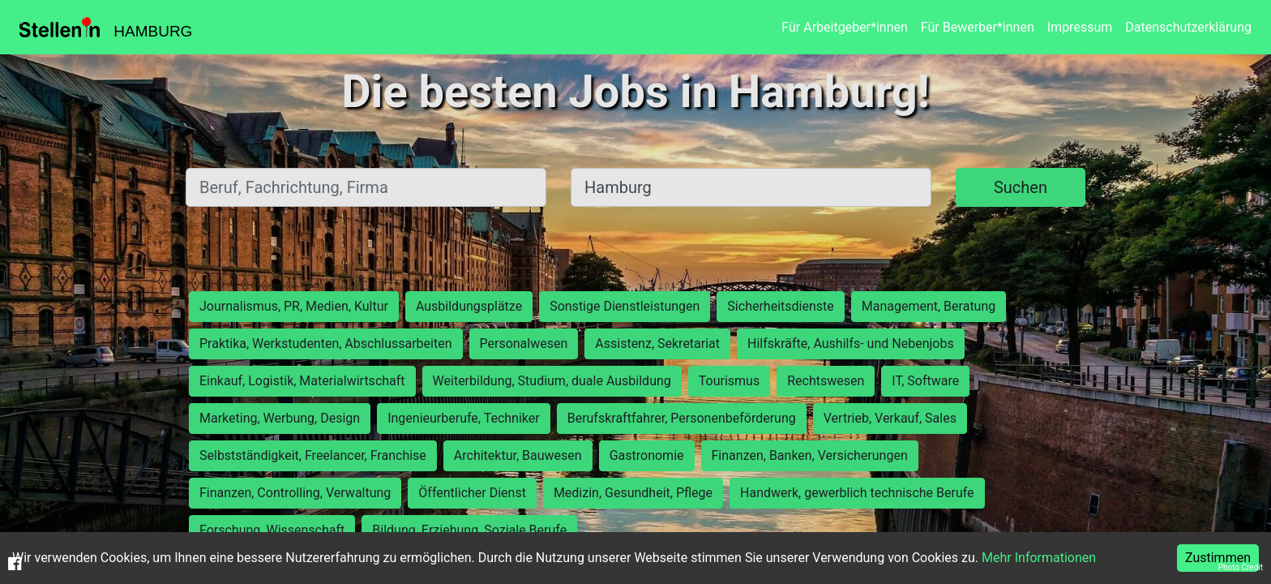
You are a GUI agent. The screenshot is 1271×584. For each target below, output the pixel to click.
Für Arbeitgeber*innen (844, 27)
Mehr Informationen (1039, 557)
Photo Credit (1240, 567)
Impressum (1080, 27)
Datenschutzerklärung (1188, 27)
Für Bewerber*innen (977, 27)
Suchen (1020, 187)
